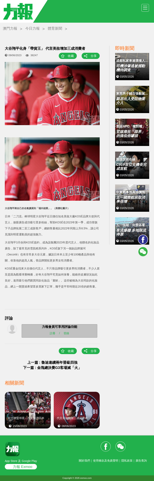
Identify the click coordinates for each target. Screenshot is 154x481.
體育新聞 (55, 28)
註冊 (52, 333)
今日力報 (32, 28)
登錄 (66, 333)
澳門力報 (10, 28)
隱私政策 (127, 460)
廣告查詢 (141, 460)
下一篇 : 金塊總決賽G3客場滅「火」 (52, 368)
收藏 (71, 56)
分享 (94, 56)
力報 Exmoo (22, 467)
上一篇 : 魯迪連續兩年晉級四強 (52, 362)
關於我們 (84, 460)
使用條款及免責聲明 (105, 460)
